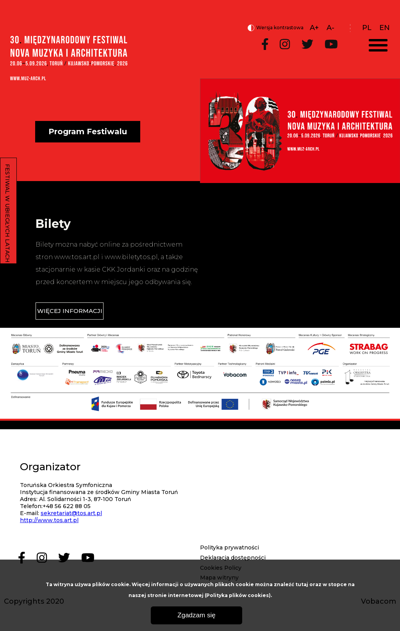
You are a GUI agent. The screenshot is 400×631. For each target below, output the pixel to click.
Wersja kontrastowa (276, 28)
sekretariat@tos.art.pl (71, 513)
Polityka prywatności (229, 547)
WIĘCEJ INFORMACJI (69, 311)
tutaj (301, 584)
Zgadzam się (196, 615)
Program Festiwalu (87, 131)
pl (366, 27)
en (384, 27)
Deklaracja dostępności (233, 557)
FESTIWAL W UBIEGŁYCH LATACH (7, 213)
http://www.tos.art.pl (49, 520)
